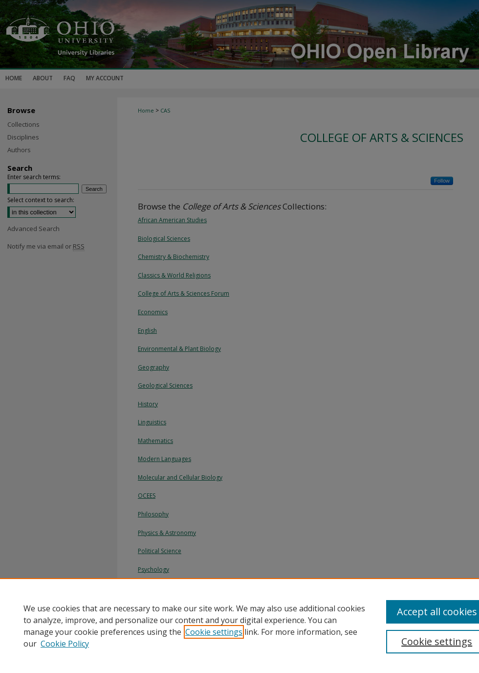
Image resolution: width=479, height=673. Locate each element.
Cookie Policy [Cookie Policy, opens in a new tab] (65, 643)
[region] (239, 625)
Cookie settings (213, 632)
